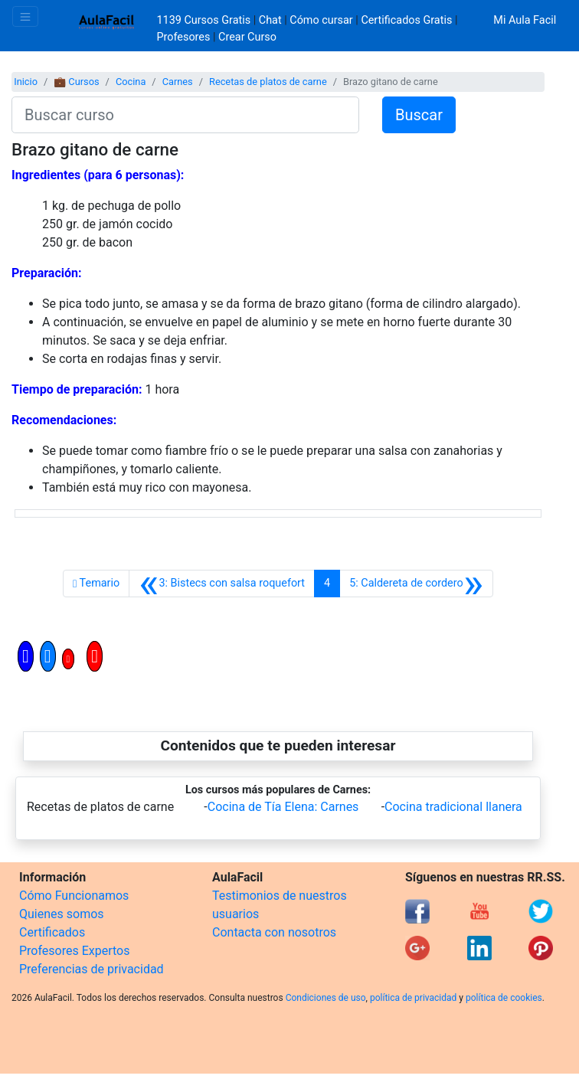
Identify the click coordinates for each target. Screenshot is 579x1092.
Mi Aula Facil (524, 20)
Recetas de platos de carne (268, 81)
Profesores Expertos (74, 950)
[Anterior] (222, 583)
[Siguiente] (416, 583)
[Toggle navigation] (25, 16)
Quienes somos (61, 914)
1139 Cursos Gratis (205, 20)
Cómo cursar (321, 20)
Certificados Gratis (406, 20)
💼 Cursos (76, 81)
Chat (270, 20)
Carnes (177, 81)
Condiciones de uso (326, 997)
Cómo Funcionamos (74, 895)
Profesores (184, 37)
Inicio (26, 81)
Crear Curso (247, 37)
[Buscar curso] (185, 114)
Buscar (419, 115)
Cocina (131, 81)
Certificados (52, 932)
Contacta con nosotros (274, 932)
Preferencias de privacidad (91, 969)
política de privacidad (413, 997)
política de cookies (504, 997)
